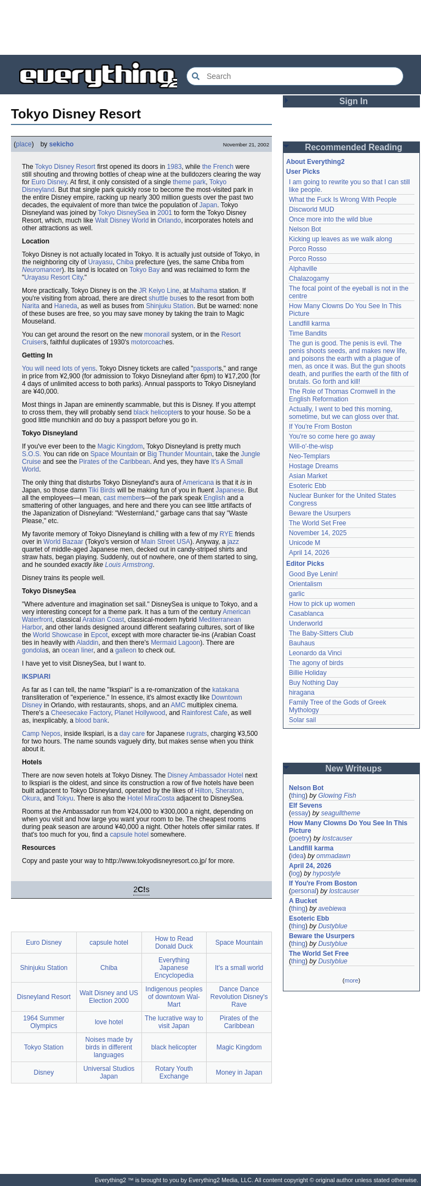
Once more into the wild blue (330, 219)
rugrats (196, 733)
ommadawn (333, 856)
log (295, 873)
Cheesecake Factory (81, 713)
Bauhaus (302, 643)
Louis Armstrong (128, 565)
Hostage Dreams (313, 466)
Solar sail (302, 720)
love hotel (109, 1022)
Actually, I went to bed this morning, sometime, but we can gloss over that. (344, 413)
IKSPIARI (36, 676)
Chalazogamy (309, 278)
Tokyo (43, 167)
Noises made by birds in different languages (109, 1047)
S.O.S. (31, 454)
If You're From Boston (320, 426)
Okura (31, 798)
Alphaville (303, 269)
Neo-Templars (309, 456)
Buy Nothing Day (313, 682)
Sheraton (228, 791)
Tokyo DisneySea (123, 213)
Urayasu (100, 262)
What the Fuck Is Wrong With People (343, 199)
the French (218, 167)
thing (298, 795)
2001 (164, 213)
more (351, 980)
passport (205, 368)
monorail (156, 334)
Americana (198, 482)
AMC (178, 705)
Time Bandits (308, 333)
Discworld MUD (311, 209)
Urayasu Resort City (53, 277)
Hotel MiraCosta (150, 798)
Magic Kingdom (120, 446)
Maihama (203, 290)
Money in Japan (239, 1072)
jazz (233, 542)
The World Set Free (317, 523)
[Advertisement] (210, 27)
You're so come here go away (332, 436)
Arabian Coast (103, 619)
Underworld (305, 623)
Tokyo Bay (144, 270)
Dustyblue (332, 926)
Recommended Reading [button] (353, 147)
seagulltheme (340, 813)
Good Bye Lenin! (313, 574)
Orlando (169, 220)
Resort (85, 167)
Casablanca (306, 613)
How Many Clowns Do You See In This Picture (348, 827)
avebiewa (332, 908)
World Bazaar (63, 542)
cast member (122, 498)
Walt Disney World (122, 220)
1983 (174, 167)
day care (132, 733)
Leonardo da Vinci (315, 653)
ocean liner (77, 650)
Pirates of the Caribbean (114, 462)
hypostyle (326, 873)
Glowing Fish (337, 795)
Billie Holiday (308, 673)
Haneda (65, 306)
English (214, 498)
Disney (64, 167)
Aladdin (87, 642)
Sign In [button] (353, 101)
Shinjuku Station (170, 306)
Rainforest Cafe (204, 713)
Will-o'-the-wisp (311, 446)
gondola (33, 650)
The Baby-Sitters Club (321, 633)
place (24, 144)
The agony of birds (316, 663)
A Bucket (303, 901)
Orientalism (305, 584)
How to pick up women (322, 604)
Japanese (230, 490)
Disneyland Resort (44, 997)
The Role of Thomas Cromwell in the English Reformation (342, 395)
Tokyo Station (44, 1047)
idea (297, 856)
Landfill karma (309, 323)
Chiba (124, 262)
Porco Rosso (308, 249)
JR (143, 290)
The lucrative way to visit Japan (174, 1022)
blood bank (91, 720)
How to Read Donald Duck (174, 942)
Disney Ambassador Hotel (205, 775)
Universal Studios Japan (108, 1072)
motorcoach (148, 342)
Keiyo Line (164, 290)
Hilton (203, 791)
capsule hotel (129, 834)
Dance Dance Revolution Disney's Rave (239, 996)
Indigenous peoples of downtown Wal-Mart (173, 996)
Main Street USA (165, 542)
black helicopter (156, 412)
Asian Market (308, 476)
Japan (209, 205)
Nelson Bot (305, 229)
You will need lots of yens (58, 368)
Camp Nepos (41, 733)
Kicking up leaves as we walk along (340, 239)
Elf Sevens (305, 805)
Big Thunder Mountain (179, 454)
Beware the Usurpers (320, 513)
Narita (30, 306)
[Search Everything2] (294, 76)
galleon (125, 650)
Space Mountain (114, 454)
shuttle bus (164, 298)
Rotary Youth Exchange (174, 1072)
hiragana (302, 692)
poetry (300, 838)
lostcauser (337, 838)
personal (303, 891)
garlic (297, 594)
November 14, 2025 (317, 533)
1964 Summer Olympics (43, 1022)
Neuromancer (42, 270)
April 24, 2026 (310, 866)
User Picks (303, 171)
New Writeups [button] (354, 768)
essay (299, 813)
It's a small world (239, 968)
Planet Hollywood (140, 713)
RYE (226, 534)
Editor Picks (305, 564)
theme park (189, 182)
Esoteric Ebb (307, 486)
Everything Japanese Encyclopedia (174, 967)
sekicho (61, 144)
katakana (225, 690)
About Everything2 (315, 162)
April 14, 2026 (309, 553)
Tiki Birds (101, 490)
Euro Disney (48, 182)
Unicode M (304, 543)
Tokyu (64, 798)
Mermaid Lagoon (175, 642)
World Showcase (57, 635)
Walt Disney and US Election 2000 (108, 997)
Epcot (99, 635)
